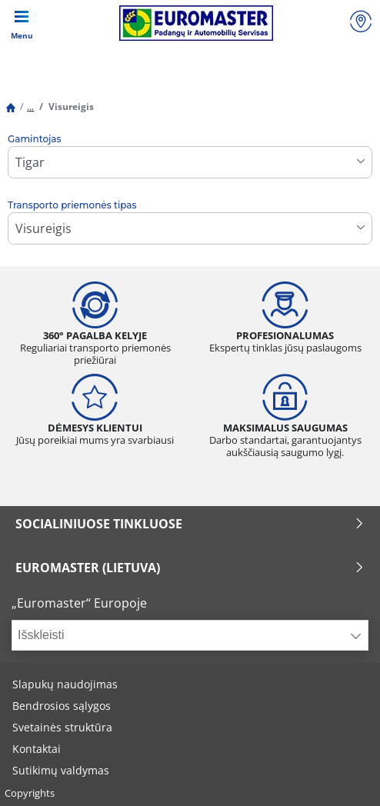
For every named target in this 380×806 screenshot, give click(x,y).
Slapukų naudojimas (65, 684)
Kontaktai (36, 748)
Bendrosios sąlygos (61, 705)
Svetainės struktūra (62, 727)
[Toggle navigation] (21, 23)
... (30, 106)
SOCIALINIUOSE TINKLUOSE (190, 524)
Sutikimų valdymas (60, 770)
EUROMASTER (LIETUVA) (190, 567)
